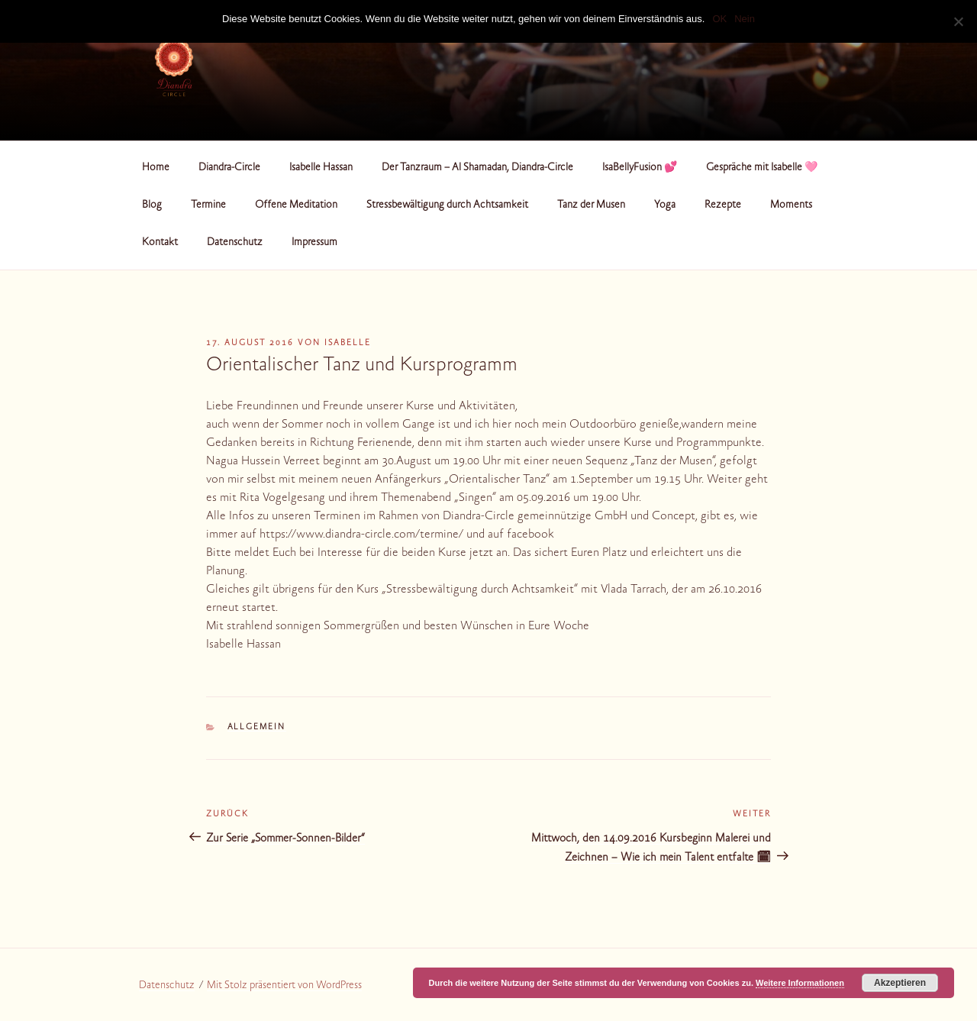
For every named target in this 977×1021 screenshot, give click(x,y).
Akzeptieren (900, 982)
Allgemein (256, 727)
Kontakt (160, 242)
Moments (791, 205)
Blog (152, 205)
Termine (208, 205)
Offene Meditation (296, 205)
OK (719, 18)
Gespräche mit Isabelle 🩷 (761, 168)
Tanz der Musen (591, 205)
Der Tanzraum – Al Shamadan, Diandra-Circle (477, 168)
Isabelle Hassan (321, 168)
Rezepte (723, 205)
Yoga (665, 205)
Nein (744, 18)
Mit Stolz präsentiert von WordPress (284, 986)
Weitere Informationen (800, 982)
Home (155, 168)
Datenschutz (235, 242)
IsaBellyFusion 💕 (639, 168)
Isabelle (347, 343)
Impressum (314, 242)
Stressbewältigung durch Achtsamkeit (447, 205)
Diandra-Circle (229, 168)
